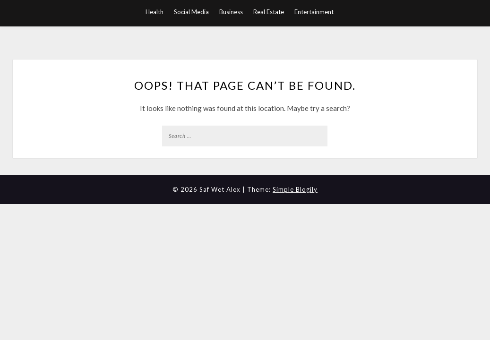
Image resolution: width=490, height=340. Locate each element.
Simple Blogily (295, 189)
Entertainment (314, 12)
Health (154, 12)
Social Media (191, 12)
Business (231, 12)
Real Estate (268, 12)
